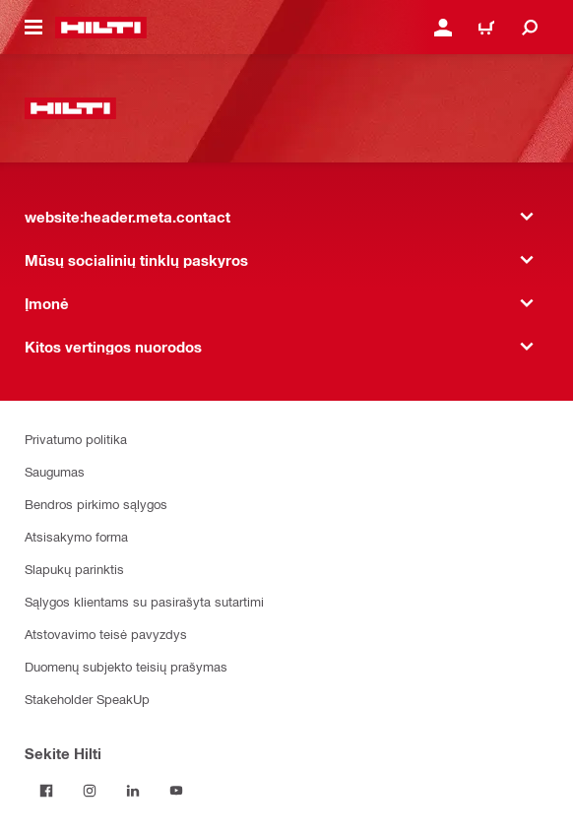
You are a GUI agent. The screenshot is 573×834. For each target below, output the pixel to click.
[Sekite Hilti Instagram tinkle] (89, 790)
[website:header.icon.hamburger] (33, 27)
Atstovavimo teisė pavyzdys (106, 633)
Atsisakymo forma (76, 536)
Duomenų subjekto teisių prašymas (126, 666)
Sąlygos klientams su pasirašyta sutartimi (144, 601)
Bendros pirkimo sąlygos (96, 503)
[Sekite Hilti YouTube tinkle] (176, 790)
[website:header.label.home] (101, 27)
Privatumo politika (76, 438)
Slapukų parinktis (74, 568)
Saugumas (55, 471)
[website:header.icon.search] (529, 27)
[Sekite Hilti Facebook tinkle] (46, 790)
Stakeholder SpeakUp (87, 698)
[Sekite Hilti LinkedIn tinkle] (133, 790)
